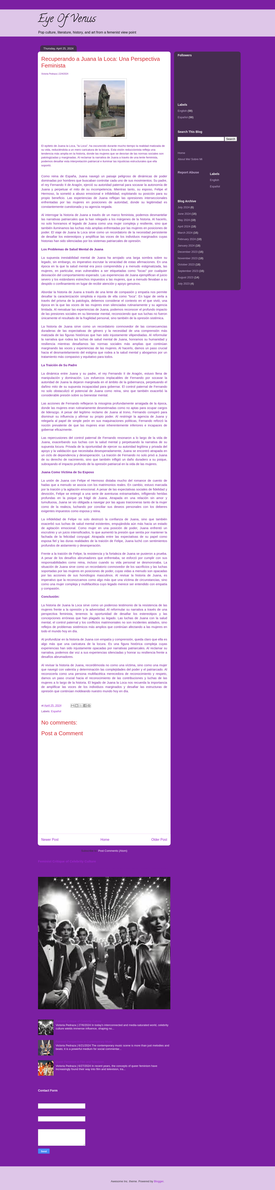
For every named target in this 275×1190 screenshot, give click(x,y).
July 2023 (184, 283)
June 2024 (184, 213)
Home (105, 839)
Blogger (158, 1181)
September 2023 (188, 271)
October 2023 (186, 264)
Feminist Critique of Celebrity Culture (67, 861)
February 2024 (187, 239)
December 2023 (188, 251)
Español (56, 711)
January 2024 (186, 245)
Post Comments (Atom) (112, 850)
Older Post (159, 839)
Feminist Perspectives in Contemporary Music (84, 1041)
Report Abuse (188, 172)
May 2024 (184, 220)
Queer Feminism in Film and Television (80, 1061)
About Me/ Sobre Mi (190, 159)
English (182, 110)
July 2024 (184, 207)
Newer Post (50, 839)
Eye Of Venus (67, 19)
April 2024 (184, 226)
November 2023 (188, 258)
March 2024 (185, 232)
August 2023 (185, 277)
